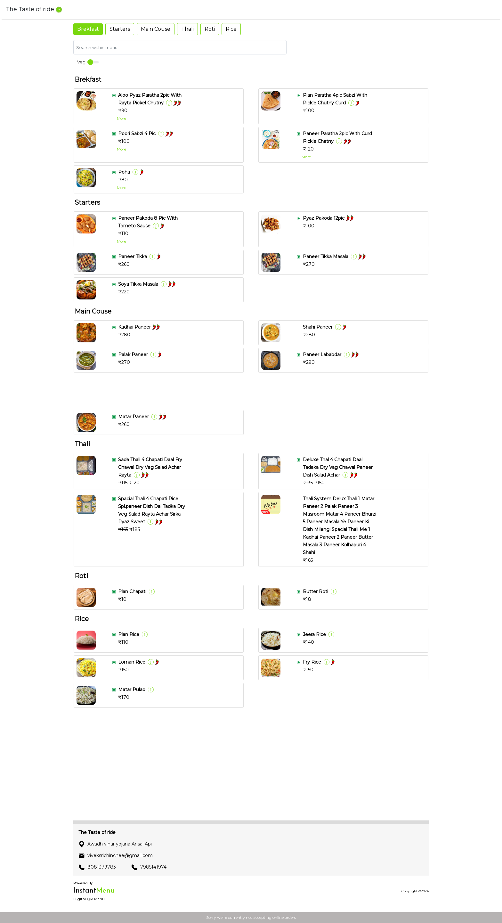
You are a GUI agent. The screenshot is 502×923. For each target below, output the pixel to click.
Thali (187, 29)
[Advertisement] (253, 391)
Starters (119, 29)
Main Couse (155, 29)
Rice (231, 29)
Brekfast (88, 29)
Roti (210, 29)
